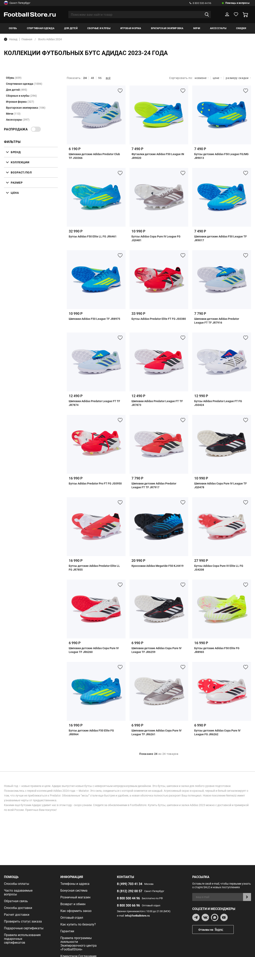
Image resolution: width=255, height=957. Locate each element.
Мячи (196, 28)
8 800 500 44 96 (200, 3)
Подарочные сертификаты (23, 928)
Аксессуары (218, 28)
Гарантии (67, 931)
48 (92, 78)
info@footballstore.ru (137, 915)
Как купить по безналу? (78, 924)
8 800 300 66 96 (128, 905)
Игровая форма (130, 28)
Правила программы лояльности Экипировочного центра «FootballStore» (78, 943)
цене (217, 78)
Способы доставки (18, 908)
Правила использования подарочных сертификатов (22, 938)
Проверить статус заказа (23, 921)
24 (85, 78)
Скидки (241, 28)
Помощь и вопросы (237, 2)
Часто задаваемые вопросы (18, 892)
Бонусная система (73, 890)
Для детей (70, 28)
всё (108, 78)
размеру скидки (238, 78)
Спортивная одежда (40, 28)
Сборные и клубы (99, 28)
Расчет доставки (16, 915)
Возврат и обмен (72, 904)
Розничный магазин (75, 897)
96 (100, 78)
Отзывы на (215, 929)
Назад (10, 39)
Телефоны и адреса (74, 884)
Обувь (13, 28)
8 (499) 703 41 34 (129, 884)
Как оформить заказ (75, 911)
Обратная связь (16, 901)
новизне (202, 78)
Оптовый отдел (71, 918)
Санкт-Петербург (17, 3)
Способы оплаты (16, 884)
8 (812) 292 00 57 (129, 891)
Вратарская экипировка (167, 28)
